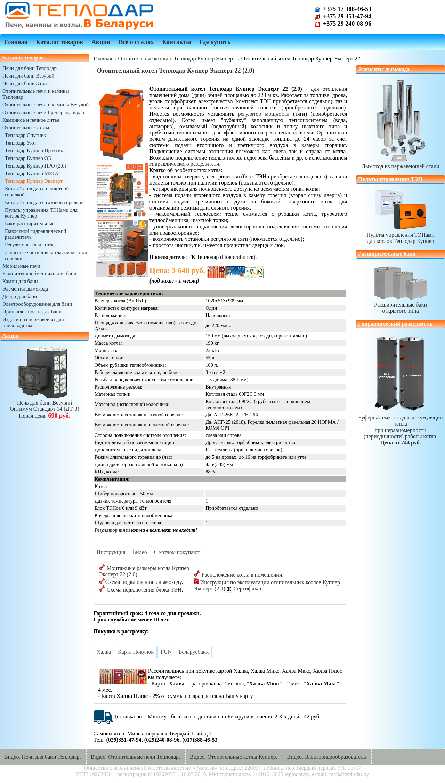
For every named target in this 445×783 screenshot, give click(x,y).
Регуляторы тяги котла (30, 244)
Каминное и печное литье (30, 120)
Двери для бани (19, 296)
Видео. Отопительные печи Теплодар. (135, 757)
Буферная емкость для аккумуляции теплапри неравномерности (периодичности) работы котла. (400, 427)
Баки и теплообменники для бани (39, 273)
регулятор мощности (263, 114)
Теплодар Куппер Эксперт (34, 181)
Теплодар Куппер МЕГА (31, 173)
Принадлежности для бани (32, 312)
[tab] (111, 552)
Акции (100, 42)
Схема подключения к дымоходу (143, 582)
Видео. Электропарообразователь (326, 757)
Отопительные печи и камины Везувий (45, 104)
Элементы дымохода (25, 289)
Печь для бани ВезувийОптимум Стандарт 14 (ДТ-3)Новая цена (44, 406)
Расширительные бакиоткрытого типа (400, 304)
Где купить (214, 42)
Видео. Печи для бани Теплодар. (42, 757)
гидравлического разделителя (184, 164)
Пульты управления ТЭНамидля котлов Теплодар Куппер (400, 235)
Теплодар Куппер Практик (34, 150)
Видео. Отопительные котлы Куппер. (233, 757)
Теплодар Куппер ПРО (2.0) (35, 166)
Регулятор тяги (112, 530)
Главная (15, 42)
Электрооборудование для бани (37, 304)
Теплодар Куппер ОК (28, 158)
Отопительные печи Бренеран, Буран (43, 112)
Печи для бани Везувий (28, 76)
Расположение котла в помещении (242, 575)
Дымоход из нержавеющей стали (400, 163)
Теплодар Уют (20, 143)
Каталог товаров (59, 42)
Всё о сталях (136, 42)
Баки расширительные (30, 223)
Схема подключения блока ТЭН (144, 590)
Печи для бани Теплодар (29, 68)
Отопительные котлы (25, 127)
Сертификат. (247, 589)
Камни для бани (20, 281)
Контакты (176, 42)
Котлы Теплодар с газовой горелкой (44, 202)
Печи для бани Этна (24, 83)
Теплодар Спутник (25, 135)
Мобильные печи (21, 266)
